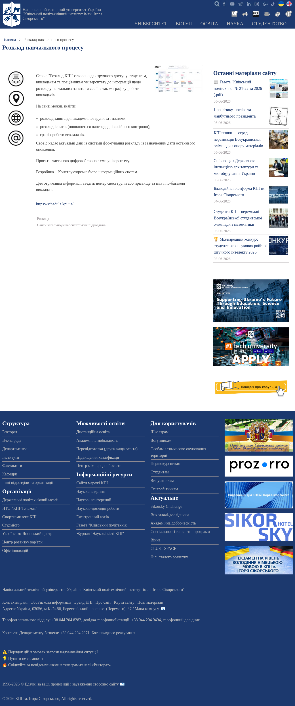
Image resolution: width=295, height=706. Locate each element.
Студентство (269, 23)
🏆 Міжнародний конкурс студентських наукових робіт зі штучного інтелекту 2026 (240, 245)
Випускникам (162, 480)
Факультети (12, 465)
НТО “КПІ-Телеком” (19, 508)
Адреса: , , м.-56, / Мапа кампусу (80, 609)
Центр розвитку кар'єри (22, 542)
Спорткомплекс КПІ (19, 517)
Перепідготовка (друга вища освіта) (107, 449)
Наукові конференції (93, 500)
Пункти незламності (25, 658)
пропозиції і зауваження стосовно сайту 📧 (88, 684)
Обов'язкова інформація (51, 602)
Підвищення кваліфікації (97, 457)
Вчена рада (11, 440)
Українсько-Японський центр (27, 533)
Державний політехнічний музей (30, 500)
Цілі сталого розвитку (169, 557)
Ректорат (9, 432)
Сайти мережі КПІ (92, 483)
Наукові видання (90, 491)
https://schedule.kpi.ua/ (55, 204)
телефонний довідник (181, 620)
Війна (155, 540)
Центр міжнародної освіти (99, 465)
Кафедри (9, 474)
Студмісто (10, 525)
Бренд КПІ (83, 602)
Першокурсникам (166, 463)
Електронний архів (92, 517)
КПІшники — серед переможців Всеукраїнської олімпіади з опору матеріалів (238, 139)
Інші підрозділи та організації (27, 482)
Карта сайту (124, 602)
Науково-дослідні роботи (97, 508)
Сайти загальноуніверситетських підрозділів (71, 225)
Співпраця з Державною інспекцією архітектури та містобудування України (236, 167)
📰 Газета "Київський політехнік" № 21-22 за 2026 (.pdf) (238, 88)
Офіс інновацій (15, 550)
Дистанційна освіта (93, 432)
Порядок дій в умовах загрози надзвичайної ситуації (53, 652)
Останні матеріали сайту (244, 73)
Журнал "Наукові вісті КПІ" (100, 533)
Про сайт (103, 602)
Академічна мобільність (97, 440)
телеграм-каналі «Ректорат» (87, 665)
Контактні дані (14, 602)
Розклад (43, 219)
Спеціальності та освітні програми (180, 531)
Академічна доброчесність (173, 523)
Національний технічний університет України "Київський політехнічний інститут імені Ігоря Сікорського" (62, 14)
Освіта (209, 23)
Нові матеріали (150, 602)
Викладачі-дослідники (170, 515)
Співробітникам (164, 489)
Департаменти (14, 449)
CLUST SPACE (164, 548)
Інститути (10, 457)
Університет (150, 23)
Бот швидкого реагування (113, 633)
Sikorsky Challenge (166, 506)
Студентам (160, 472)
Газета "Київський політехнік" (102, 525)
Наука (235, 23)
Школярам (160, 432)
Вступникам (161, 440)
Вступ (184, 23)
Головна (9, 39)
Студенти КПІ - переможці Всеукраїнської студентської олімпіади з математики (238, 218)
